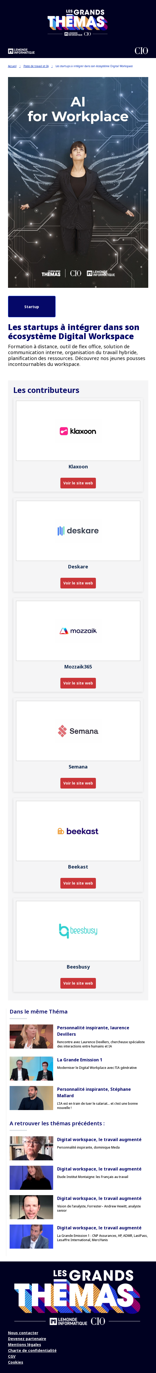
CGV (11, 1356)
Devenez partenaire (27, 1338)
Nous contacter (23, 1332)
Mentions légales (24, 1344)
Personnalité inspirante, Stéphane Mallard (94, 1092)
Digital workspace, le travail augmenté (99, 1139)
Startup (31, 306)
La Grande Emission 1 (79, 1060)
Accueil (14, 66)
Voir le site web (78, 482)
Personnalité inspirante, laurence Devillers (93, 1031)
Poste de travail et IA (38, 66)
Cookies (15, 1362)
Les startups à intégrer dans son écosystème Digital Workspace (94, 66)
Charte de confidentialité (32, 1350)
